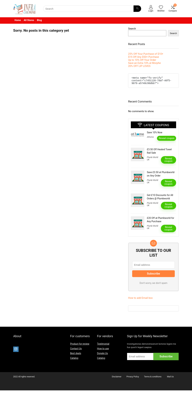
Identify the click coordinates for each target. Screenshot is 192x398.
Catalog (74, 359)
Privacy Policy (132, 378)
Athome (150, 138)
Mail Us (170, 378)
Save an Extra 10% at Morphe (144, 63)
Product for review (79, 345)
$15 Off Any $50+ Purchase (143, 56)
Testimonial (103, 345)
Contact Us (76, 350)
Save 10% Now (154, 134)
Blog (39, 20)
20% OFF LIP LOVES (139, 66)
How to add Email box (140, 299)
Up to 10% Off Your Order (142, 59)
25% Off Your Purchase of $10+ (145, 53)
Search (132, 28)
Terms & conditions (152, 378)
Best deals (75, 354)
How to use (103, 350)
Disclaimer (117, 378)
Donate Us (102, 354)
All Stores (29, 20)
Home (18, 20)
